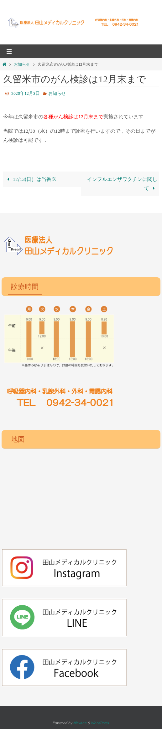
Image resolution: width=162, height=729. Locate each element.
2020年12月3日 (25, 93)
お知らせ (22, 64)
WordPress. (100, 723)
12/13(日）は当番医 (30, 179)
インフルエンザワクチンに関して (122, 183)
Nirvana (79, 723)
